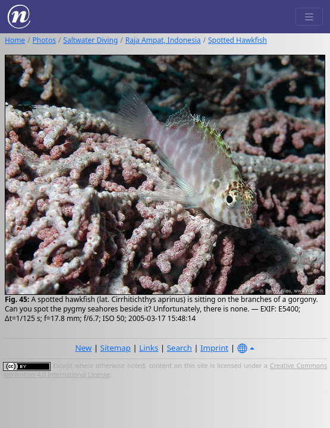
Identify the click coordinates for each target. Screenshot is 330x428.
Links (148, 347)
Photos (44, 40)
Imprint (214, 347)
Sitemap (115, 347)
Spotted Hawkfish (237, 40)
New (83, 347)
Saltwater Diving (90, 40)
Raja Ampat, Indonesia (163, 40)
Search (179, 347)
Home (15, 40)
